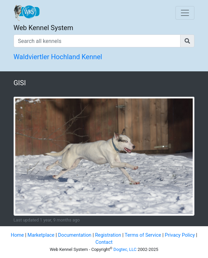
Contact (103, 242)
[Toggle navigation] (184, 13)
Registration (108, 235)
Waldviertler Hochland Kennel (58, 57)
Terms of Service (143, 235)
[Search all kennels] (97, 40)
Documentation (74, 235)
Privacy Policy (180, 235)
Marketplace (40, 235)
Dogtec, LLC (124, 249)
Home (17, 235)
